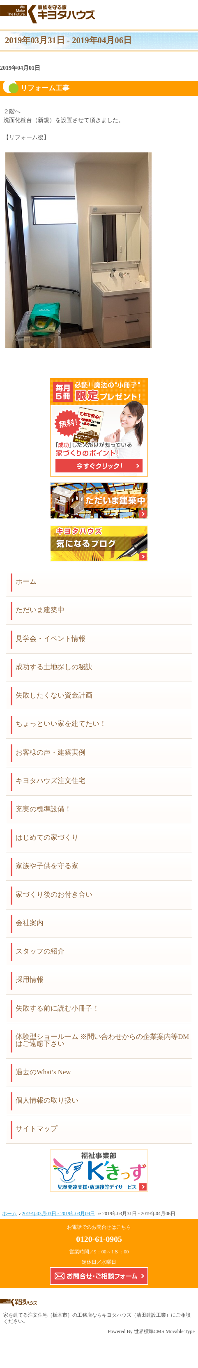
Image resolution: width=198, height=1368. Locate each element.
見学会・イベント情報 (50, 639)
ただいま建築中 (40, 610)
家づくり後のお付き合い (54, 894)
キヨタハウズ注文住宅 (50, 781)
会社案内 (30, 923)
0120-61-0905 (99, 1239)
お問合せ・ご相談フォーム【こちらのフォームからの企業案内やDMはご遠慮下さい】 (99, 1276)
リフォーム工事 (45, 88)
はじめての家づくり (47, 837)
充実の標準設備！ (43, 809)
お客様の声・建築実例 (50, 752)
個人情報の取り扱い (47, 1100)
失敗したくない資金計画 (54, 695)
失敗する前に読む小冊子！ (57, 1008)
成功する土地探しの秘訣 (54, 667)
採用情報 (30, 979)
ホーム (26, 581)
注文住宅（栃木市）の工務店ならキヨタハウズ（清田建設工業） (99, 1315)
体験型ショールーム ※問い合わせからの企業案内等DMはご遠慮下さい (102, 1040)
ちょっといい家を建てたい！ (61, 724)
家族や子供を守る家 (47, 866)
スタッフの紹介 (40, 951)
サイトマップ (37, 1129)
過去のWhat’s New (43, 1072)
